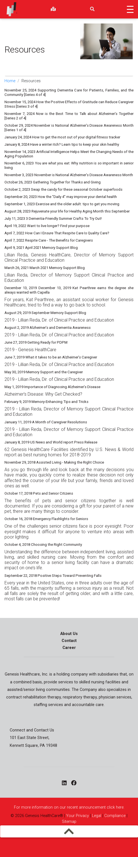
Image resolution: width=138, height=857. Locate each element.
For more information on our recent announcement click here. (69, 807)
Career (69, 647)
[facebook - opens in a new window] (74, 783)
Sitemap (69, 821)
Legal (96, 815)
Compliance (115, 815)
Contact (69, 640)
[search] (92, 9)
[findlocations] (53, 9)
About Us (69, 633)
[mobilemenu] (69, 831)
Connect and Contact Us (32, 730)
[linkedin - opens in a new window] (64, 783)
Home (9, 81)
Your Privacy (77, 815)
